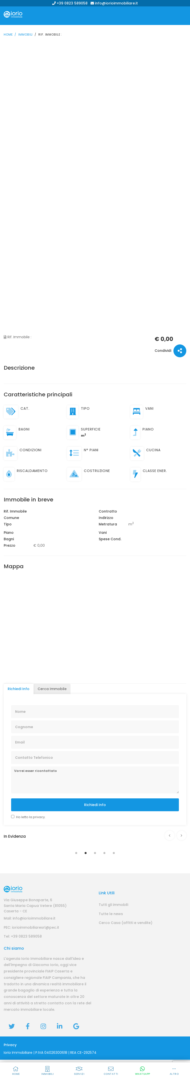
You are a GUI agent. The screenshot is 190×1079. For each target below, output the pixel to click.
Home (8, 31)
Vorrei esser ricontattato (95, 777)
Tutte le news (111, 932)
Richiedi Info (95, 801)
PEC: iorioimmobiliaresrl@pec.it (31, 946)
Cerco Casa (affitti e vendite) (125, 942)
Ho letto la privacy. (31, 813)
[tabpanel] (95, 841)
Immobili (25, 31)
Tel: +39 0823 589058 (23, 955)
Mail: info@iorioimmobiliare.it (29, 937)
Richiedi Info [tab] (18, 685)
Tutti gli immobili (113, 924)
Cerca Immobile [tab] (52, 685)
